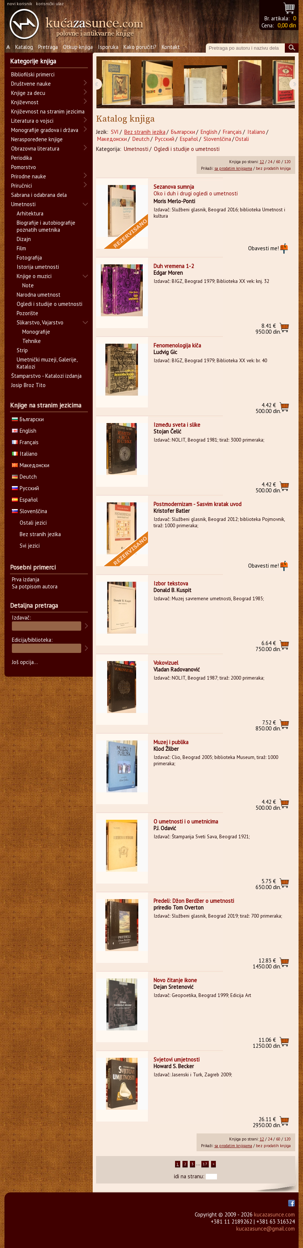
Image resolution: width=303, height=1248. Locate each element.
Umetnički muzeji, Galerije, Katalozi (47, 363)
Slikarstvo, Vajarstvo (40, 322)
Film (21, 248)
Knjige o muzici (34, 276)
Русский (164, 138)
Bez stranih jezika (144, 131)
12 (262, 161)
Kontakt (171, 46)
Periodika (21, 157)
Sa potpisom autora (34, 586)
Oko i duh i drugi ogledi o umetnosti (196, 193)
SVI (115, 131)
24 (270, 161)
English (209, 131)
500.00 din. (268, 408)
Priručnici (21, 185)
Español (189, 138)
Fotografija (29, 257)
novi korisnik (19, 3)
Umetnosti (136, 148)
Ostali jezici (33, 522)
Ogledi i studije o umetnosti (187, 148)
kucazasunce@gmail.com (265, 1228)
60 (278, 161)
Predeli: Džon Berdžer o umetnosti (194, 900)
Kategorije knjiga (33, 61)
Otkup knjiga (78, 46)
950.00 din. (268, 328)
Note (28, 285)
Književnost (25, 102)
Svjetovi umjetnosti (177, 1059)
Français (232, 131)
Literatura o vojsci (32, 120)
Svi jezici (30, 545)
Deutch (140, 138)
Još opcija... (25, 662)
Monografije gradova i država (44, 129)
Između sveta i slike (177, 424)
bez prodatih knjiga (273, 168)
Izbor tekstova (171, 583)
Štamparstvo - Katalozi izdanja (46, 375)
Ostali (242, 138)
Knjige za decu (28, 92)
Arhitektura (30, 213)
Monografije (36, 331)
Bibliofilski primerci (33, 74)
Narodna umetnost (38, 294)
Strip (22, 350)
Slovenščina (217, 138)
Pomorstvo (23, 167)
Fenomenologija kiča (177, 345)
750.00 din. (268, 646)
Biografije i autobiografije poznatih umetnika (46, 226)
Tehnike (31, 340)
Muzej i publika (171, 742)
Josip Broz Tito (28, 385)
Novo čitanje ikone (175, 980)
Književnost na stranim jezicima (48, 111)
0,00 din (286, 25)
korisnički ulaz (50, 3)
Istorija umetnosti (38, 266)
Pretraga (48, 46)
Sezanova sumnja (174, 186)
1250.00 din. (267, 1042)
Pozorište (27, 313)
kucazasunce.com (274, 1214)
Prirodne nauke (28, 176)
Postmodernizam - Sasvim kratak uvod (197, 504)
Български (183, 131)
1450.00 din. (267, 963)
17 (205, 1164)
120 (287, 161)
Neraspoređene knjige (37, 139)
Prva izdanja (25, 579)
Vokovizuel (166, 662)
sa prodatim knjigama (233, 168)
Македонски (112, 138)
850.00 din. (268, 725)
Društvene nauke (31, 83)
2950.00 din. (267, 1122)
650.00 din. (268, 884)
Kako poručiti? (140, 46)
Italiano (256, 131)
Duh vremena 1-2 (174, 266)
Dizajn (24, 238)
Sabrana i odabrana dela (39, 194)
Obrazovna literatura (35, 148)
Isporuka (108, 46)
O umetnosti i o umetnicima (186, 821)
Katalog (24, 46)
